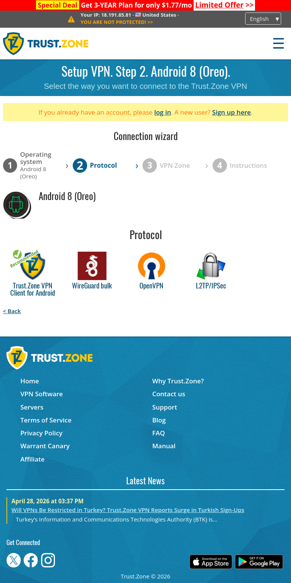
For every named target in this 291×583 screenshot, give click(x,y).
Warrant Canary (45, 445)
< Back (12, 311)
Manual (164, 445)
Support (164, 407)
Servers (32, 407)
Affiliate (32, 459)
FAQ (158, 433)
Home (29, 381)
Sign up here (231, 112)
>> (224, 5)
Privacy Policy (41, 433)
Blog (159, 420)
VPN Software (41, 393)
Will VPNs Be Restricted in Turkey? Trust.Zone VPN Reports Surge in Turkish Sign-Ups (127, 510)
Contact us (168, 393)
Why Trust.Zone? (178, 381)
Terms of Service (46, 420)
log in (162, 112)
